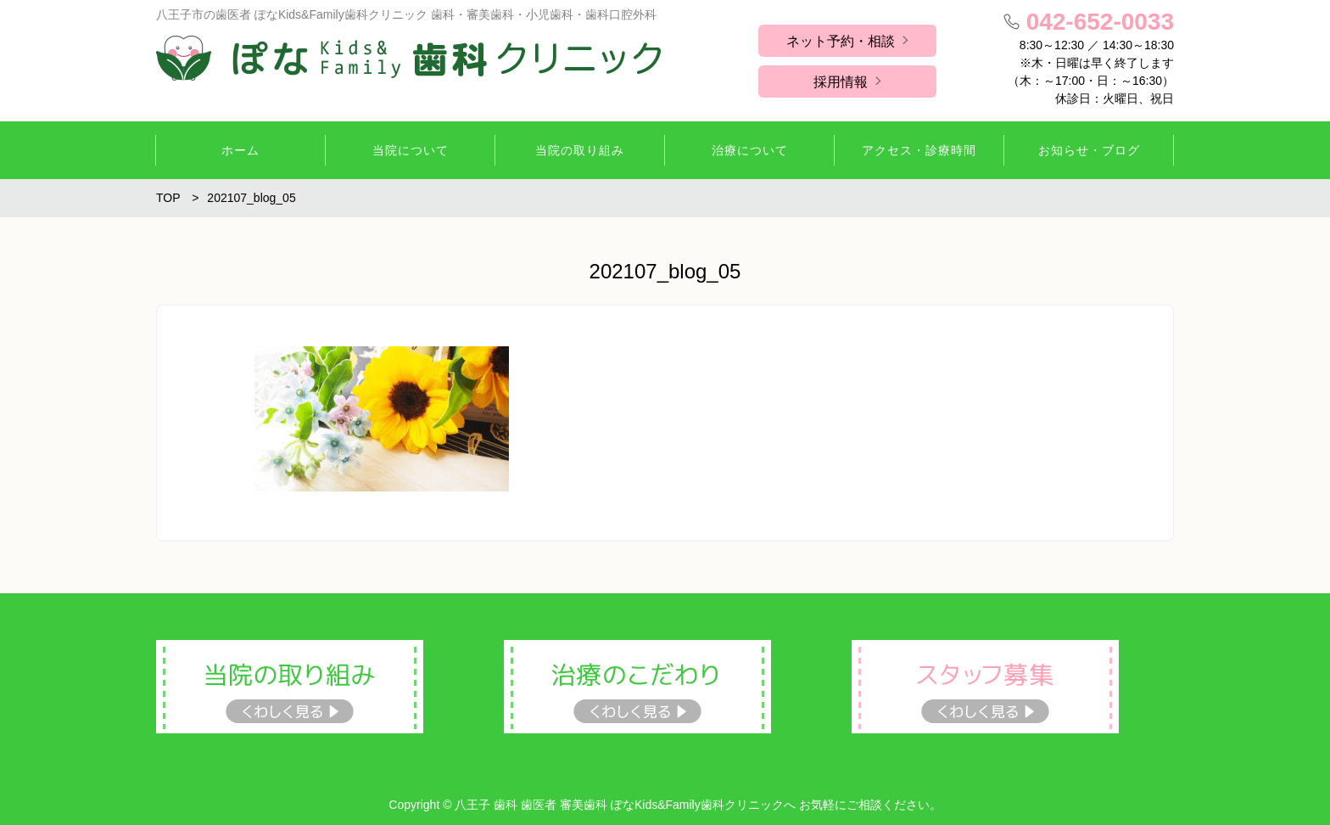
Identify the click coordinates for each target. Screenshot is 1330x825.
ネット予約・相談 (840, 41)
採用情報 (840, 82)
